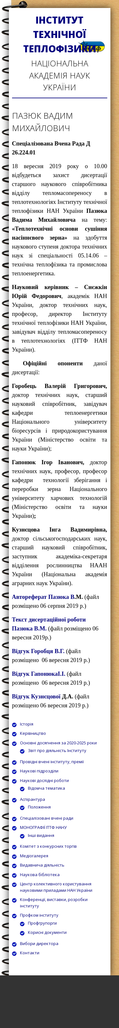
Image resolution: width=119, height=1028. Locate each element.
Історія (26, 724)
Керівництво (33, 733)
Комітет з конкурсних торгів (48, 846)
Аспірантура (32, 799)
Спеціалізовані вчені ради (46, 818)
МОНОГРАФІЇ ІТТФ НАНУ (43, 827)
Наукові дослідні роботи (44, 780)
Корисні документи (47, 932)
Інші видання (41, 835)
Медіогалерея (34, 856)
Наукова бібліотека (40, 874)
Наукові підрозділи (39, 771)
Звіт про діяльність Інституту (57, 750)
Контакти (29, 953)
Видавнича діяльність (42, 865)
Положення (39, 807)
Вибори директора (39, 943)
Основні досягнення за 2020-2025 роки (58, 743)
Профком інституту (39, 915)
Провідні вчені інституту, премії (52, 761)
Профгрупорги (42, 923)
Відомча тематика (46, 788)
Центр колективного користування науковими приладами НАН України (56, 887)
